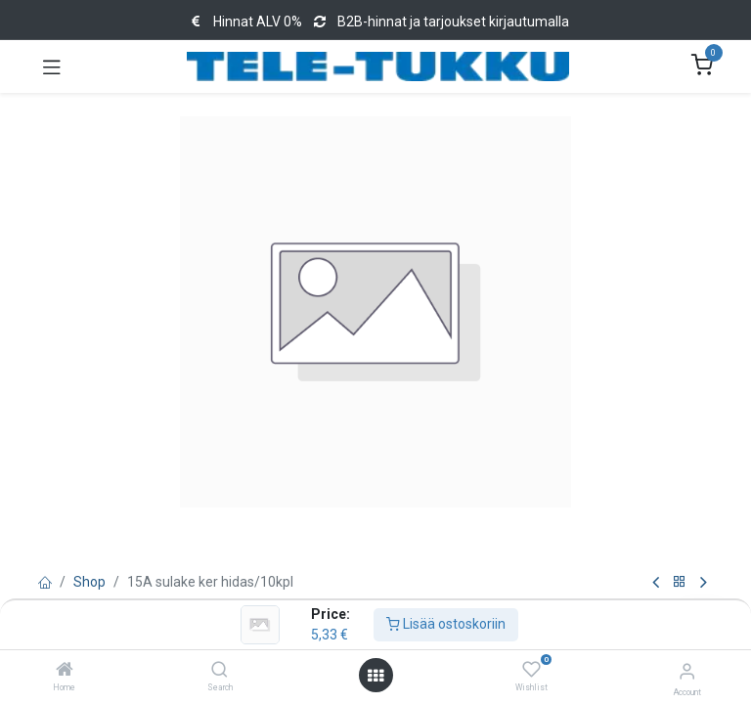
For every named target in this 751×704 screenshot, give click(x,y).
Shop (89, 582)
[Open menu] (375, 675)
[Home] (64, 671)
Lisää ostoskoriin (446, 624)
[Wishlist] (531, 670)
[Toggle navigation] (52, 66)
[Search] (219, 671)
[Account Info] (687, 671)
